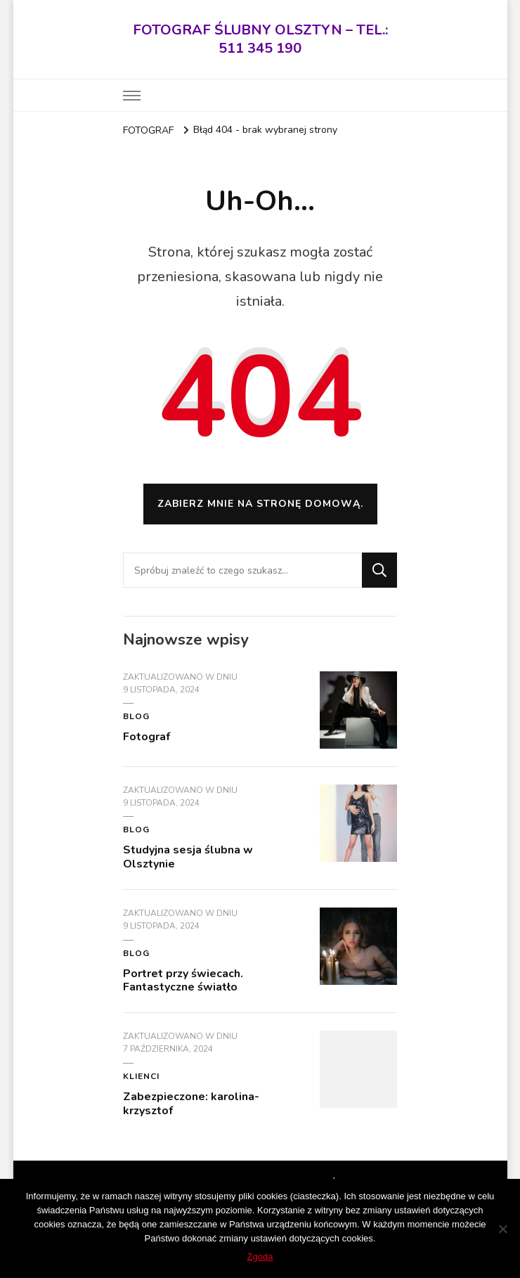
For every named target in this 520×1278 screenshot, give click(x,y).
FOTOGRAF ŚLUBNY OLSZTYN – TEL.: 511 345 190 (260, 39)
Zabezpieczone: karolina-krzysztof (191, 1103)
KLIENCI (141, 1076)
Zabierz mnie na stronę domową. (260, 503)
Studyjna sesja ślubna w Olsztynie (188, 857)
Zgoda (260, 1256)
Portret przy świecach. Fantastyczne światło (183, 980)
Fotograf (146, 736)
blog (136, 716)
